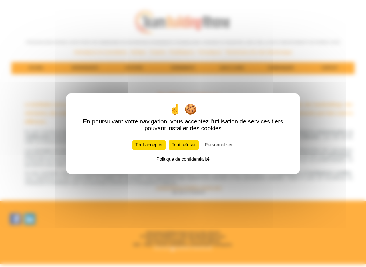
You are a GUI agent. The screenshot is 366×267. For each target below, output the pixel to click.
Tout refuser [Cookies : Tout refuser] (184, 144)
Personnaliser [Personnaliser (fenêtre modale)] (219, 144)
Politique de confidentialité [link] (183, 159)
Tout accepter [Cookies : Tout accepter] (149, 144)
